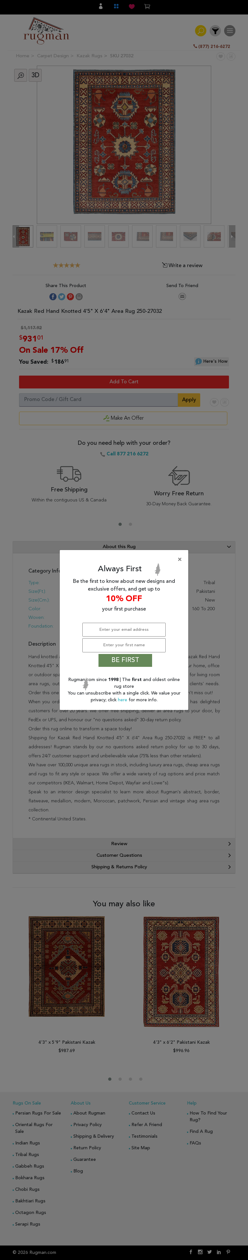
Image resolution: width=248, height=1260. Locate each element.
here (123, 700)
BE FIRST (125, 660)
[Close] (125, 559)
